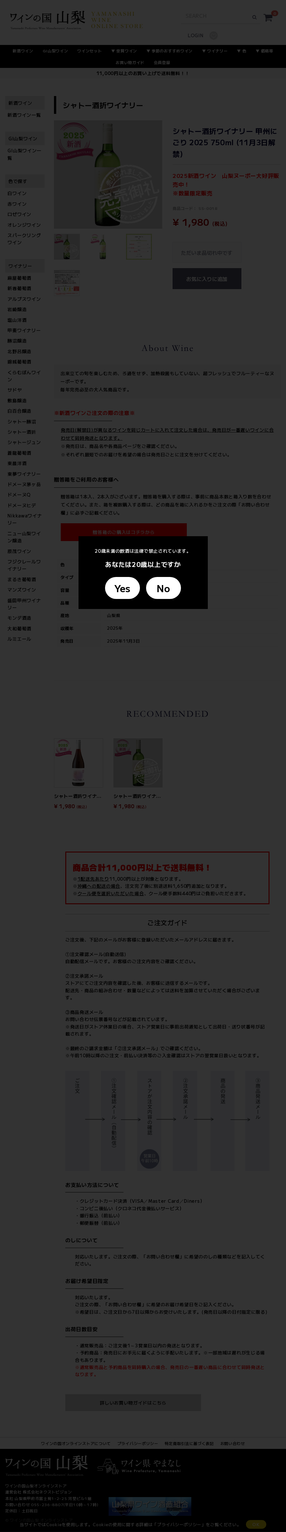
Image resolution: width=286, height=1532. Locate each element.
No (163, 588)
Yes (122, 588)
